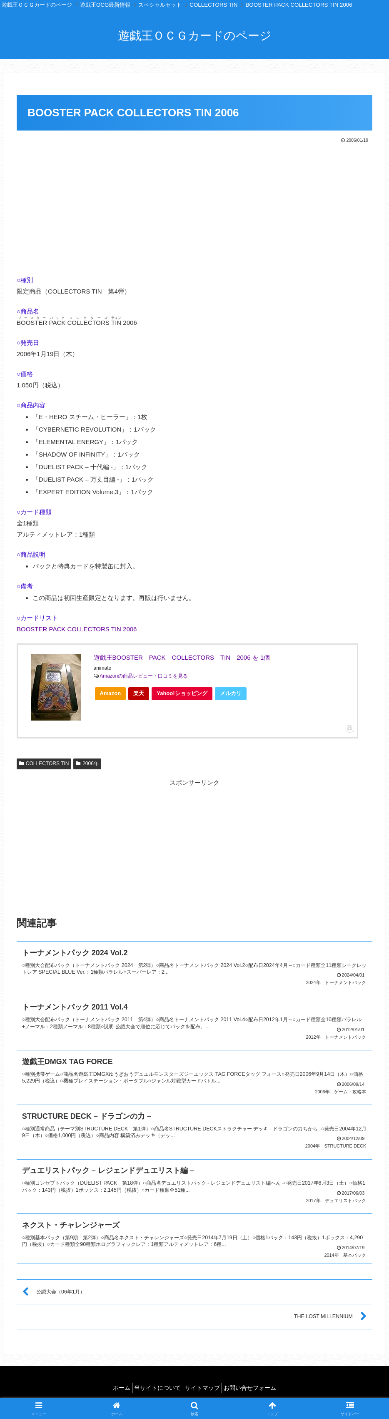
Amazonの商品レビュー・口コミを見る (144, 676)
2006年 (87, 763)
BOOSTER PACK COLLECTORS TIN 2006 (77, 629)
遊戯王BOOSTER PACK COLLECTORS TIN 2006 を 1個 (182, 657)
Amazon (110, 693)
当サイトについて (155, 1382)
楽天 (138, 693)
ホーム (114, 1382)
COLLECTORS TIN (44, 763)
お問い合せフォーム (257, 1382)
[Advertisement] (194, 207)
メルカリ (231, 693)
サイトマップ (204, 1382)
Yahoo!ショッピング (184, 695)
